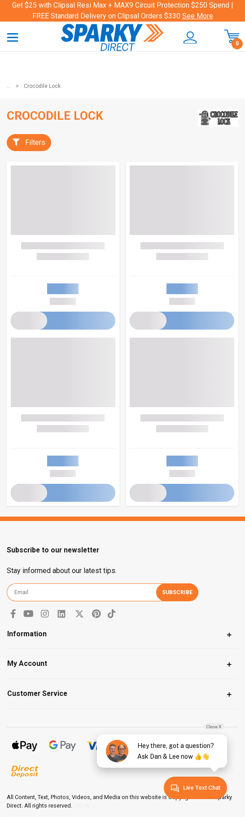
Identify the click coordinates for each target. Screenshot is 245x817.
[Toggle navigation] (12, 37)
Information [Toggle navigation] (27, 634)
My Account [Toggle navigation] (27, 663)
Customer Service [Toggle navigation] (37, 693)
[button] (190, 38)
